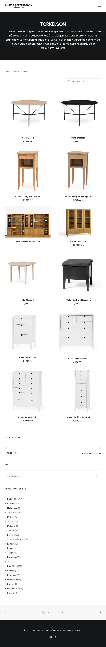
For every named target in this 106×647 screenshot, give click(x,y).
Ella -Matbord (28, 300)
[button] (99, 6)
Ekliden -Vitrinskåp (78, 241)
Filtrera (11, 453)
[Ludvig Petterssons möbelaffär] (18, 6)
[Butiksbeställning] (83, 81)
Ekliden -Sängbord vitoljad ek (78, 196)
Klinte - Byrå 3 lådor (28, 357)
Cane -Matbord (78, 138)
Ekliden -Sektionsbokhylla (28, 241)
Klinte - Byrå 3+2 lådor (78, 359)
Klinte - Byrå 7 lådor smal (78, 417)
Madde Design (76, 630)
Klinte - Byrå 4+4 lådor (28, 417)
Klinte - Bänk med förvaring (78, 300)
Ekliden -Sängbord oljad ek (27, 196)
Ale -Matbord (28, 138)
